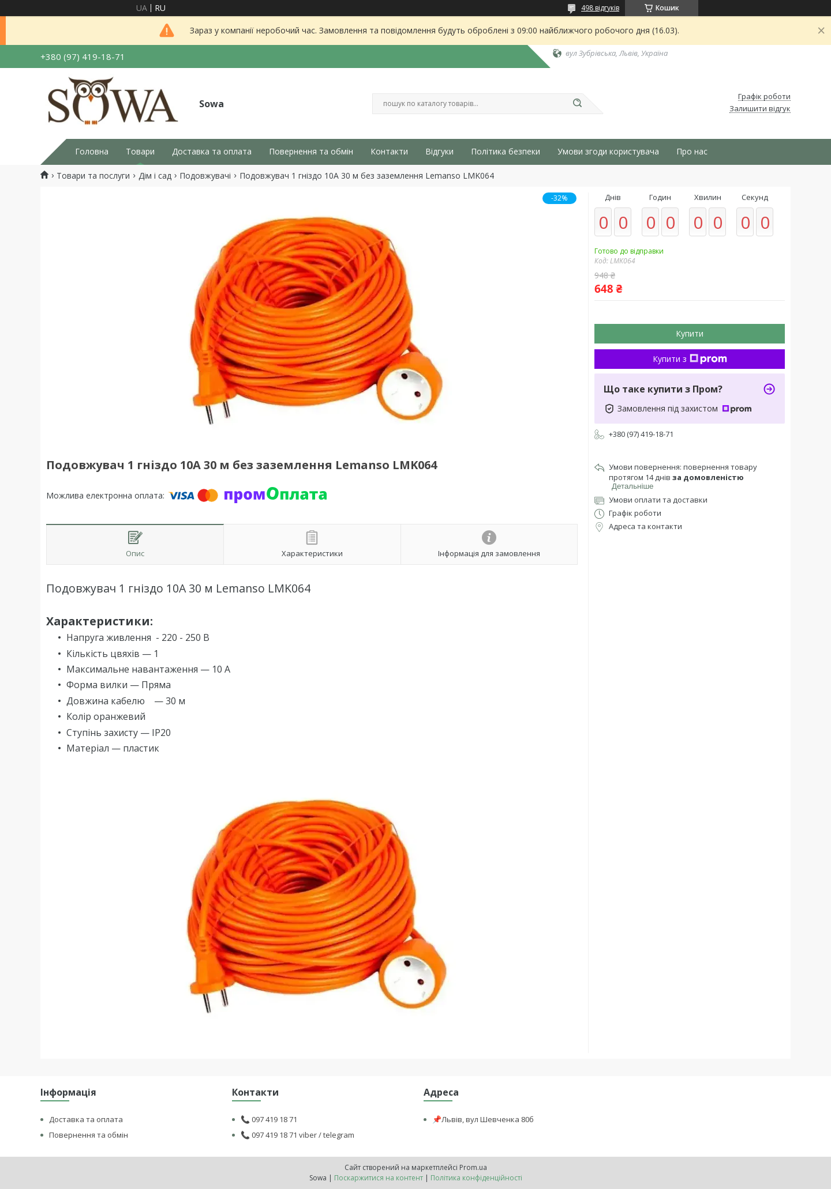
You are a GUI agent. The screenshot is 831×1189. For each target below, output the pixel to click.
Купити (689, 333)
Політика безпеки (505, 152)
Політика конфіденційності (476, 1178)
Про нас (692, 152)
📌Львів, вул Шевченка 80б (483, 1119)
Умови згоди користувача (608, 152)
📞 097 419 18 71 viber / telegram (297, 1135)
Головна (91, 152)
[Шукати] (577, 103)
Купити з (690, 358)
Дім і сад (154, 176)
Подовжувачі (205, 176)
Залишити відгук (760, 109)
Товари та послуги (93, 176)
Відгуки (439, 152)
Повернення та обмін (311, 152)
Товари (140, 152)
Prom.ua (473, 1167)
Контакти (389, 152)
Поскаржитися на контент (378, 1178)
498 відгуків (600, 8)
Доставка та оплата (212, 152)
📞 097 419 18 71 (269, 1119)
